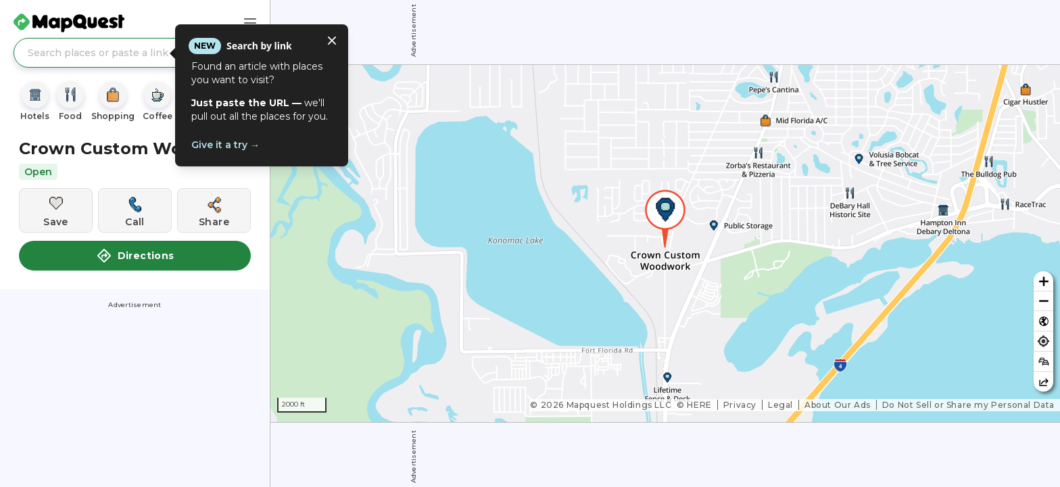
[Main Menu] (250, 23)
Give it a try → (225, 145)
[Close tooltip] (332, 40)
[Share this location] (214, 210)
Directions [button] (135, 256)
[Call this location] (135, 210)
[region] (665, 243)
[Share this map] (1043, 382)
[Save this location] (56, 210)
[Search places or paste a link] (135, 53)
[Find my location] (1043, 341)
